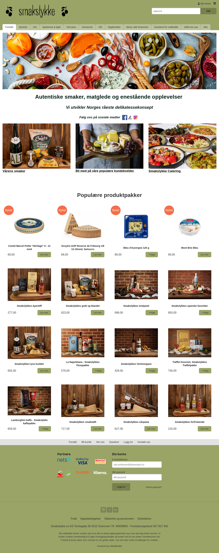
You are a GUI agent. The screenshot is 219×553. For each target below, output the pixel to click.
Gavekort (114, 442)
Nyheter (23, 27)
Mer (206, 27)
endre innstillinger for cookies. (143, 540)
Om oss (100, 442)
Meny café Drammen (137, 27)
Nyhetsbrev (144, 518)
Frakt (74, 518)
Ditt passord (118, 472)
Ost (35, 27)
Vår (100, 27)
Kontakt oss (144, 442)
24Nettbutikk (116, 546)
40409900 (122, 526)
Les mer (119, 540)
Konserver (87, 27)
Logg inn (128, 442)
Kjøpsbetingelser (90, 518)
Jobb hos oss (191, 27)
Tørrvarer (71, 27)
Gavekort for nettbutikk (166, 27)
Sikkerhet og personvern (119, 518)
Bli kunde (87, 442)
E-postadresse (119, 459)
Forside (9, 27)
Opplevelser (114, 27)
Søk (208, 11)
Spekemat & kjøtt (51, 27)
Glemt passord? (154, 487)
